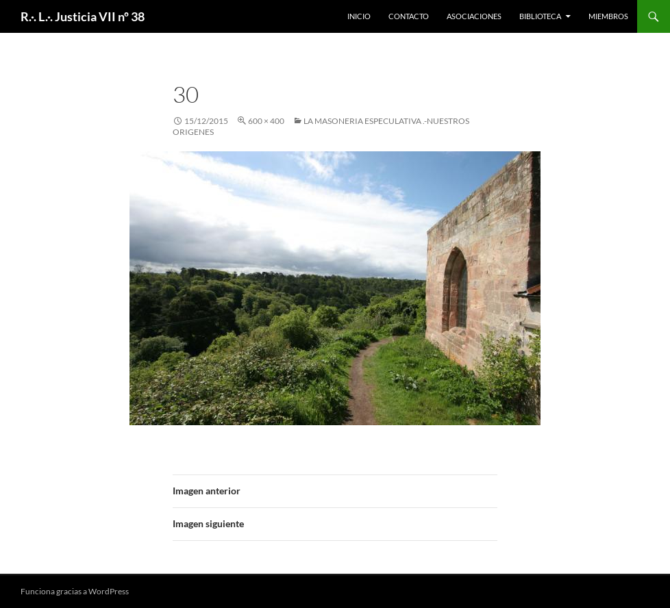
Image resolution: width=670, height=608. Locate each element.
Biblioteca (540, 16)
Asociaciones (474, 16)
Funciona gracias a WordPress (75, 591)
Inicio (359, 16)
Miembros (608, 16)
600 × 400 (266, 121)
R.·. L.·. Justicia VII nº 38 (83, 16)
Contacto (408, 16)
